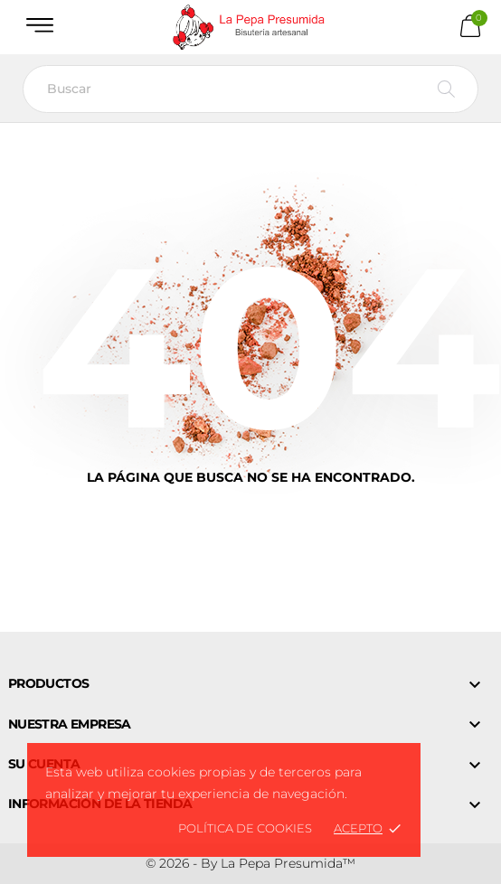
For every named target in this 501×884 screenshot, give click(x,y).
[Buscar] (250, 89)
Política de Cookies (245, 828)
